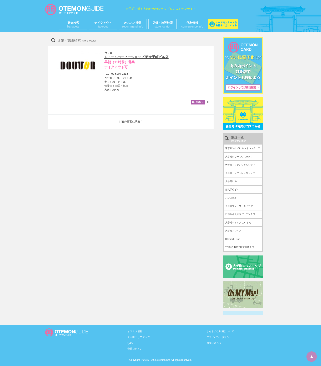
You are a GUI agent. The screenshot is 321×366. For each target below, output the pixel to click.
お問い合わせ (214, 343)
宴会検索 (73, 24)
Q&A (130, 343)
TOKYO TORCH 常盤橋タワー (240, 247)
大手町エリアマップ (138, 337)
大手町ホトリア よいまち (238, 222)
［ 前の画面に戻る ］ (131, 121)
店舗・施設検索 (162, 24)
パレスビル (231, 197)
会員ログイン (134, 348)
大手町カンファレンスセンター (241, 173)
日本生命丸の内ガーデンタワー (241, 214)
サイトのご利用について (220, 331)
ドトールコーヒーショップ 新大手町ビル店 (136, 57)
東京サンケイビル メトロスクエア (242, 148)
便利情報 (192, 24)
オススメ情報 (132, 24)
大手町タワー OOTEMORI (238, 156)
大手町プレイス (233, 230)
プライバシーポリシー (219, 337)
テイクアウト (103, 24)
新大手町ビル (232, 189)
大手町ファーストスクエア (239, 206)
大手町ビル (231, 181)
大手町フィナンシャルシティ (240, 165)
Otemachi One (232, 239)
